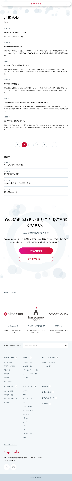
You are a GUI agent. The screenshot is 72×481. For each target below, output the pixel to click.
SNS (24, 437)
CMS (24, 425)
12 (54, 145)
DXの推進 (26, 377)
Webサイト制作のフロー (49, 362)
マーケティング (27, 399)
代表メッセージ (8, 370)
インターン (26, 414)
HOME (6, 292)
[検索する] (66, 345)
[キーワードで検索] (44, 345)
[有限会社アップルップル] (36, 4)
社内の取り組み (27, 406)
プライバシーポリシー (10, 445)
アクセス (6, 377)
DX (24, 402)
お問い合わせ (36, 251)
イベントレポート (28, 410)
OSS (24, 395)
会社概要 (6, 374)
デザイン (25, 391)
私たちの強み (8, 362)
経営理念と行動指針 (10, 366)
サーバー (25, 422)
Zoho (24, 429)
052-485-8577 (12, 460)
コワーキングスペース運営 (31, 370)
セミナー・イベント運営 (30, 374)
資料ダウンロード (36, 259)
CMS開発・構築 (8, 395)
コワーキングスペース (10, 399)
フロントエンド (27, 433)
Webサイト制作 (27, 362)
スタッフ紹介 (8, 381)
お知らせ (13, 292)
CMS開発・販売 (27, 366)
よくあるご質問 (46, 366)
